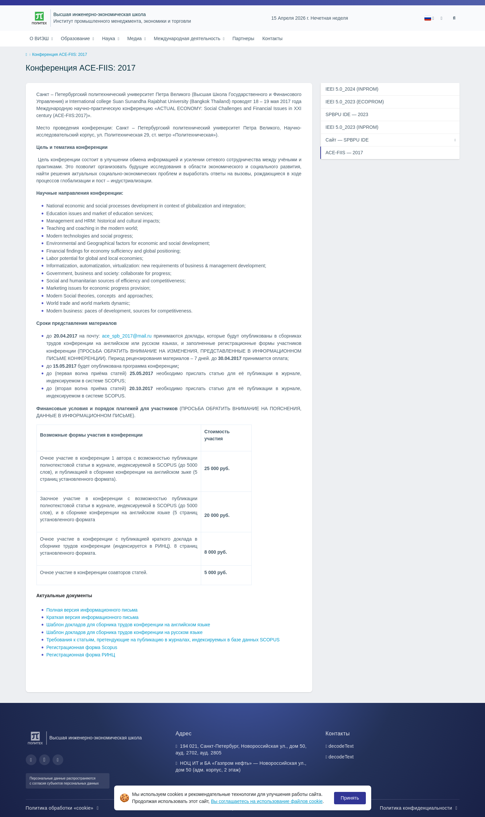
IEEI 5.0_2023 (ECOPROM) (355, 101)
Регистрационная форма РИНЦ (81, 654)
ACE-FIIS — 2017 (344, 152)
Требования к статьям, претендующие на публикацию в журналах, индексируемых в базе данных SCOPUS (163, 639)
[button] (429, 18)
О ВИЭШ (40, 38)
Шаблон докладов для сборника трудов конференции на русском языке (125, 632)
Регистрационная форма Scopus (82, 647)
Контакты (272, 38)
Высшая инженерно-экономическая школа (100, 14)
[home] (26, 55)
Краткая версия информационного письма (93, 617)
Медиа (135, 38)
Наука (109, 38)
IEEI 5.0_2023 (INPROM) (352, 127)
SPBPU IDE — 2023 (347, 114)
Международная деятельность (188, 38)
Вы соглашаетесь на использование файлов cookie (267, 801)
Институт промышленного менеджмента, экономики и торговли (122, 21)
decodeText (341, 746)
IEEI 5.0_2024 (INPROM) (352, 89)
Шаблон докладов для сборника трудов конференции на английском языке (128, 624)
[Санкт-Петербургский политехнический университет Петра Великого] (39, 18)
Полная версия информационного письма (92, 610)
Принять (350, 798)
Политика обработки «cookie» (63, 808)
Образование (76, 38)
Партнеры (243, 38)
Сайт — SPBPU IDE (347, 140)
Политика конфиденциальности (420, 808)
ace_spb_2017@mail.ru (127, 336)
